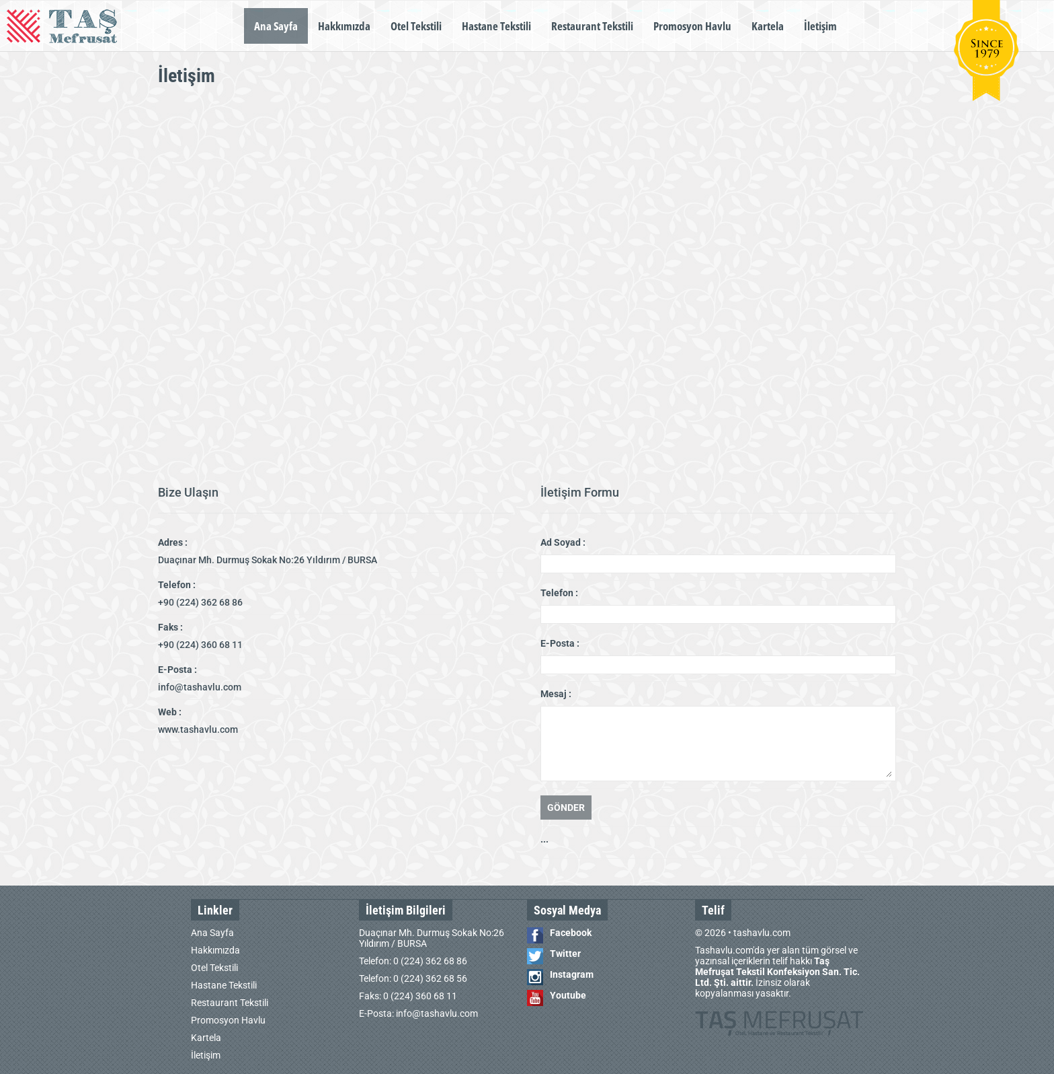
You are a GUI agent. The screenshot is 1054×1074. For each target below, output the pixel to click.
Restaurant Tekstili (592, 26)
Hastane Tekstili (496, 26)
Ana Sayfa (276, 26)
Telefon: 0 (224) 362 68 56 (413, 978)
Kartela (768, 26)
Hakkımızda (344, 26)
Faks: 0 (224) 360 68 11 (408, 996)
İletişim (820, 26)
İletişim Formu (579, 492)
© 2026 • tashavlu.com (742, 932)
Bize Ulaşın (188, 492)
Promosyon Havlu (692, 26)
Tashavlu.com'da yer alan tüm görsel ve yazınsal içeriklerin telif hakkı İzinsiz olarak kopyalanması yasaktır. (777, 972)
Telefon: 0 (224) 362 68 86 (413, 961)
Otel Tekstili (416, 26)
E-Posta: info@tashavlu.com (418, 1013)
